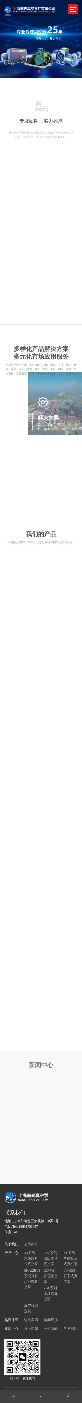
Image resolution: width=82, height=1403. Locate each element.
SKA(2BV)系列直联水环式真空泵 (31, 1279)
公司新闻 (51, 1329)
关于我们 (11, 1244)
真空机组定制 (31, 1308)
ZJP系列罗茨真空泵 (51, 1276)
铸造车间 (31, 1320)
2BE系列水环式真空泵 (51, 1293)
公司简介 (31, 1244)
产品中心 (11, 1253)
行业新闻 (31, 1329)
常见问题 (70, 1329)
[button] (39, 71)
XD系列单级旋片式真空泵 (70, 1258)
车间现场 (51, 1320)
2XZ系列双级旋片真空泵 (51, 1258)
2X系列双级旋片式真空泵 (31, 1258)
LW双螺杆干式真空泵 (70, 1276)
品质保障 (11, 1320)
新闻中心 (11, 1329)
